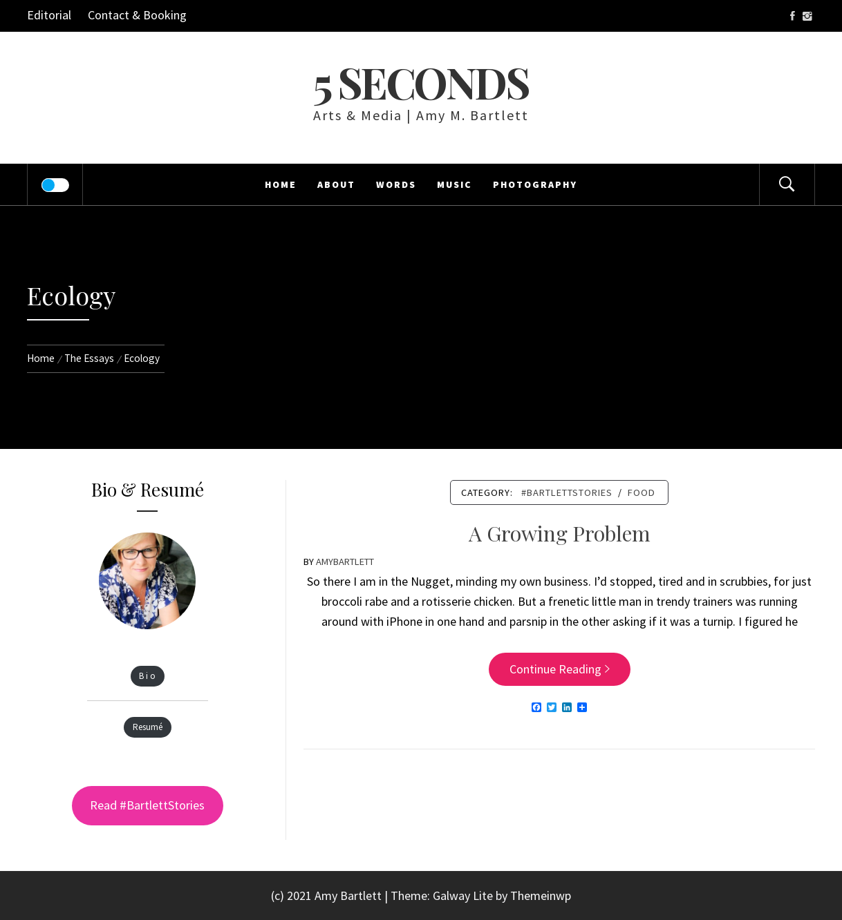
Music (454, 184)
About (336, 184)
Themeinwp (540, 895)
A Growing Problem (560, 533)
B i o (147, 676)
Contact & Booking (137, 15)
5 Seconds (420, 82)
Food (641, 492)
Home (281, 184)
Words (396, 184)
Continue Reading (559, 669)
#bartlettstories (566, 492)
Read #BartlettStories (147, 805)
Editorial (49, 15)
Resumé (147, 728)
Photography (535, 184)
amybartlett (345, 561)
